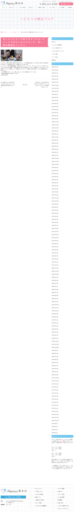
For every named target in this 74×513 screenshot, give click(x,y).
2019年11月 (54, 305)
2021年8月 (54, 242)
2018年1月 (54, 372)
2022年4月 (54, 218)
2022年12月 (54, 193)
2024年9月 (54, 130)
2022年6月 (54, 212)
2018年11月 (54, 342)
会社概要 (70, 7)
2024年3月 (54, 148)
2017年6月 (54, 393)
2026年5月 (54, 69)
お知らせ (54, 41)
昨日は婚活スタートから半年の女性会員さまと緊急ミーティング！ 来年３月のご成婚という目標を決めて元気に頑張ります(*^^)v (62, 458)
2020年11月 (54, 269)
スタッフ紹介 (52, 7)
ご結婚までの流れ (41, 7)
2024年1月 (54, 154)
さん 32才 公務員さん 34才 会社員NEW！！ (56, 452)
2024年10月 (54, 127)
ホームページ (38, 485)
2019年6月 (54, 320)
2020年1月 (54, 299)
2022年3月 (54, 221)
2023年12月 (54, 157)
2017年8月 (54, 387)
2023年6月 (54, 175)
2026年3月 (54, 75)
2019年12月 (54, 302)
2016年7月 (54, 426)
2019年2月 (54, 332)
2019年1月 (54, 336)
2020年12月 (54, 266)
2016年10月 (54, 417)
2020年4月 (54, 290)
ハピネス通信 (55, 54)
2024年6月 (54, 139)
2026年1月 (54, 81)
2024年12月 (54, 121)
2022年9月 (54, 202)
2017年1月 (54, 408)
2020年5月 (54, 287)
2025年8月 (54, 97)
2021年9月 (54, 239)
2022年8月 (54, 205)
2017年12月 (54, 375)
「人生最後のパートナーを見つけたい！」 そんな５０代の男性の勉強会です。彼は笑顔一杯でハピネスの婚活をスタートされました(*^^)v (62, 464)
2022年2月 (54, 224)
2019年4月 (54, 326)
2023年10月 (54, 163)
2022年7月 (54, 208)
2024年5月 (54, 142)
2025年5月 (54, 106)
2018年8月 (54, 351)
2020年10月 (54, 272)
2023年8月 (54, 169)
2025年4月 (54, 109)
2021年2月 (54, 260)
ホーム (3, 7)
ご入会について (11, 7)
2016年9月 (54, 420)
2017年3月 (54, 402)
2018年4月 (54, 363)
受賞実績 (54, 60)
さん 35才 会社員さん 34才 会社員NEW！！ (56, 446)
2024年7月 (54, 136)
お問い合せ (60, 499)
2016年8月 (54, 423)
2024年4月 (54, 145)
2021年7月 (54, 245)
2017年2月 (54, 405)
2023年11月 (54, 160)
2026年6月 (54, 66)
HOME (5, 32)
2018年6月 (54, 357)
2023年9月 (54, 166)
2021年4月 (54, 254)
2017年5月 (54, 396)
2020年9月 (54, 275)
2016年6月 (54, 429)
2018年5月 (54, 360)
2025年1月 (54, 118)
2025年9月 (54, 94)
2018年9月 (54, 348)
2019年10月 (54, 308)
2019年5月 (54, 323)
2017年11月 (54, 378)
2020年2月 (54, 296)
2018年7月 (54, 354)
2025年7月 (54, 100)
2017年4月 (54, 399)
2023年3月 (54, 184)
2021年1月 (54, 263)
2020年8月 (54, 278)
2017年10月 (54, 381)
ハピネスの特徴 (21, 7)
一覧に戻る (24, 84)
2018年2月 (54, 369)
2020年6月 (54, 284)
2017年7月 (54, 390)
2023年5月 (54, 178)
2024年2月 (54, 151)
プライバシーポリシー (63, 505)
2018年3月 (54, 366)
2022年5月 (54, 215)
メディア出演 (55, 57)
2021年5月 (54, 251)
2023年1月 (54, 190)
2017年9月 (54, 384)
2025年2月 (54, 115)
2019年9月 (54, 311)
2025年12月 (54, 84)
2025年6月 (54, 103)
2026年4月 (54, 72)
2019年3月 (54, 329)
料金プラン (31, 7)
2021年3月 (54, 257)
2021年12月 (54, 230)
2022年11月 (54, 196)
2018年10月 (54, 345)
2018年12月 (54, 339)
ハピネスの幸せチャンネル (58, 50)
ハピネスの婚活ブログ (14, 32)
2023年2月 (54, 187)
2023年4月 (54, 181)
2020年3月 (54, 293)
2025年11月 (54, 88)
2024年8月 (54, 133)
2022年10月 (54, 199)
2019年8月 (54, 314)
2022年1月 (54, 227)
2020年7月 (54, 281)
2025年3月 (54, 112)
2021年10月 (54, 236)
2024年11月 (54, 124)
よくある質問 (61, 7)
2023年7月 (54, 172)
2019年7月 (54, 317)
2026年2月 (54, 78)
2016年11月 (54, 414)
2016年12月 (54, 411)
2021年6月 (54, 248)
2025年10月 (54, 91)
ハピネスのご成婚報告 (57, 44)
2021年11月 (54, 233)
